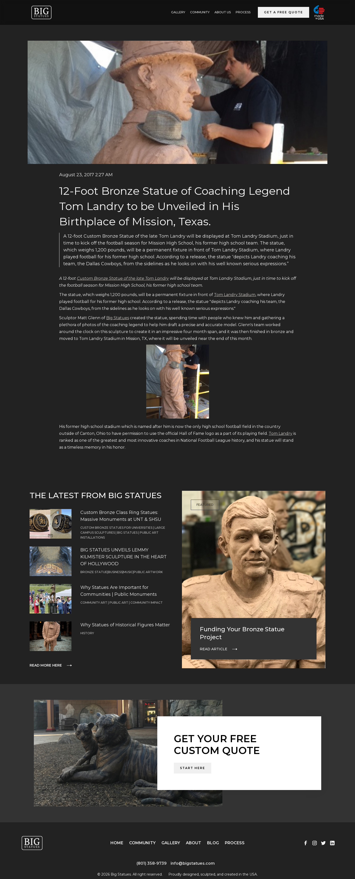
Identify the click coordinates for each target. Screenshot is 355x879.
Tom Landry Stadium (234, 294)
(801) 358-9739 (152, 863)
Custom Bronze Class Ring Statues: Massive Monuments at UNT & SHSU (120, 516)
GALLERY (178, 12)
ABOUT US (222, 12)
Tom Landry (280, 433)
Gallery (170, 843)
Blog (213, 843)
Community (200, 12)
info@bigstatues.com (193, 863)
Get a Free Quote (283, 12)
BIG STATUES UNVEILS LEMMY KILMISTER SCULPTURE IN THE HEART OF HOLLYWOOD (123, 556)
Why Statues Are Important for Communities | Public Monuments (118, 591)
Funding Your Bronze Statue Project (242, 633)
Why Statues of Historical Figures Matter (125, 625)
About (193, 843)
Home (116, 843)
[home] (41, 12)
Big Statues (117, 318)
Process (243, 12)
